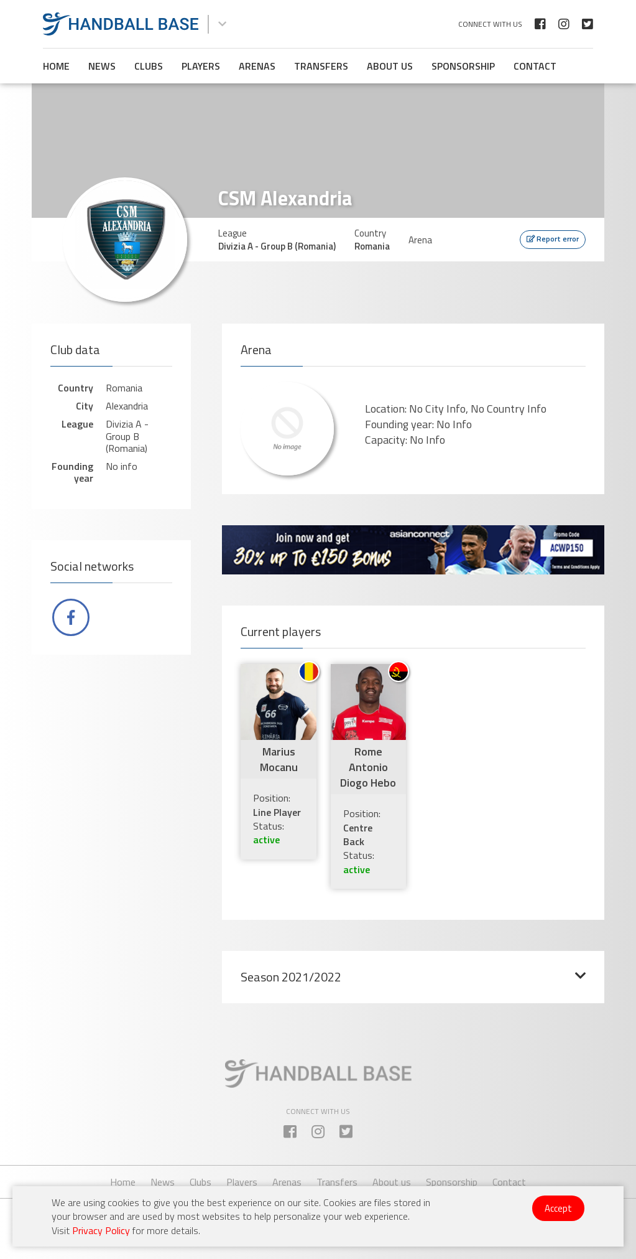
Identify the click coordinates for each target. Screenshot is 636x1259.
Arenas (257, 66)
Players (201, 66)
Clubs (148, 66)
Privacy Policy (101, 1230)
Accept (558, 1208)
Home (56, 66)
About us (390, 66)
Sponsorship (463, 66)
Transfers (321, 66)
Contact (535, 66)
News (102, 66)
